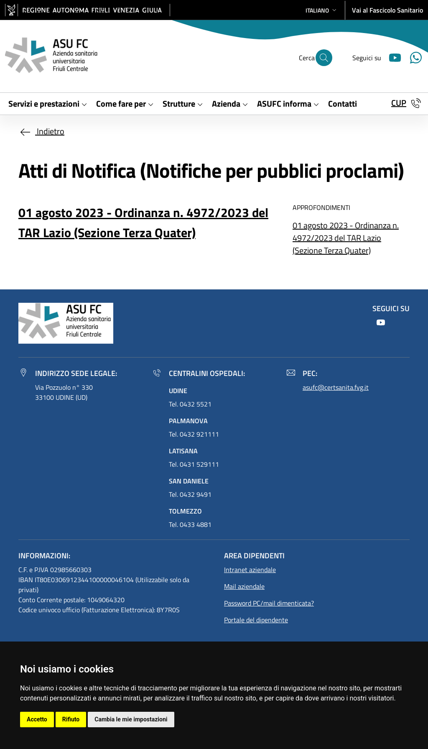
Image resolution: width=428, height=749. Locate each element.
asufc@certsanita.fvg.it (336, 387)
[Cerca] (324, 57)
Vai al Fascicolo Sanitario (387, 10)
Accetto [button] (37, 719)
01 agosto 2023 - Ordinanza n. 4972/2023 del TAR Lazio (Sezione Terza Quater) (346, 238)
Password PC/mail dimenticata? (269, 603)
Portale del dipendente (256, 620)
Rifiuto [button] (71, 719)
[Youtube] (391, 56)
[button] (322, 10)
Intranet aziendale (250, 570)
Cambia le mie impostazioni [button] (130, 719)
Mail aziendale (244, 586)
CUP (398, 102)
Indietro (41, 131)
